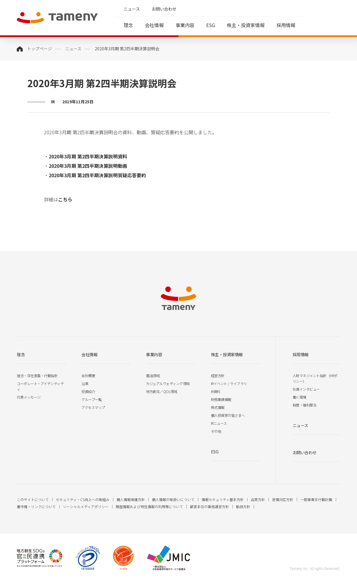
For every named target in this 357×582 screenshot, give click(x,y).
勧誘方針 (243, 506)
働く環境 (299, 396)
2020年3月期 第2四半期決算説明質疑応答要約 (97, 175)
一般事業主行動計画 (316, 499)
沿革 (84, 383)
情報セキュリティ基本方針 (223, 499)
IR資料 (215, 391)
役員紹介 (88, 391)
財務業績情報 (221, 399)
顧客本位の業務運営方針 (209, 506)
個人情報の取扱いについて (173, 499)
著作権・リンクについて (36, 506)
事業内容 (185, 25)
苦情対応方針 (282, 499)
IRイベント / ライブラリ (229, 383)
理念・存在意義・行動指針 (37, 375)
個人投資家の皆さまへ (228, 415)
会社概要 (88, 375)
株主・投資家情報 (246, 25)
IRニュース (219, 423)
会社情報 (154, 25)
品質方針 (258, 499)
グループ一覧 (91, 399)
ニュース (132, 9)
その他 (216, 431)
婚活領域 (153, 375)
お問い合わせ (164, 9)
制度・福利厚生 (305, 404)
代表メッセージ (29, 396)
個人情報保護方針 (131, 499)
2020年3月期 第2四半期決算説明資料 (88, 156)
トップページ (39, 49)
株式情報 (218, 407)
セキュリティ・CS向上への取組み (82, 499)
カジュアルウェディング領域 (168, 383)
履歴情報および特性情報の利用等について (149, 506)
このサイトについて (33, 499)
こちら (65, 199)
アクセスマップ (93, 407)
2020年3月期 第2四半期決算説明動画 (88, 165)
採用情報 (285, 25)
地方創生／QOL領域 (161, 391)
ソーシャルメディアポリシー (86, 506)
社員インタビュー (306, 389)
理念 (128, 25)
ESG (210, 25)
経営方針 (218, 375)
